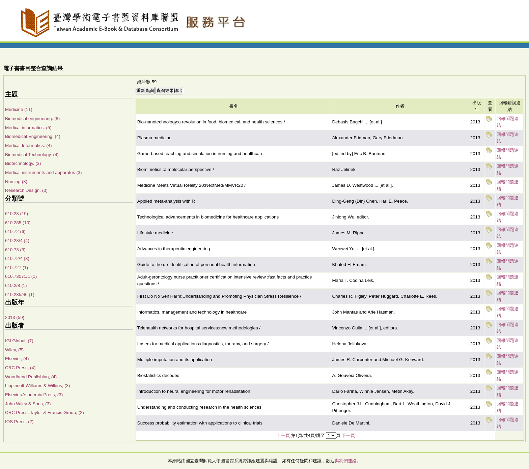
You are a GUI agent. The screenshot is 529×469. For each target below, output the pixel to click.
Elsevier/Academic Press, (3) (34, 394)
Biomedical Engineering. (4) (32, 136)
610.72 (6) (15, 231)
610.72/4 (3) (17, 258)
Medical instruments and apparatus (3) (43, 172)
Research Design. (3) (26, 190)
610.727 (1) (16, 267)
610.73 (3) (15, 249)
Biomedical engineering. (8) (32, 118)
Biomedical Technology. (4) (32, 154)
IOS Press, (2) (19, 421)
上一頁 (283, 435)
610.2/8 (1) (16, 285)
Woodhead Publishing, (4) (31, 376)
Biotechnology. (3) (23, 163)
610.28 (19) (16, 213)
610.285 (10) (18, 222)
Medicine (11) (18, 109)
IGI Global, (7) (19, 340)
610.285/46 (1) (19, 294)
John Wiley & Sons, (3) (28, 403)
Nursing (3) (16, 181)
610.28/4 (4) (17, 240)
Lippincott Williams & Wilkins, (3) (37, 385)
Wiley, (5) (14, 349)
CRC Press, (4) (20, 367)
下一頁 (348, 435)
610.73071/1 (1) (21, 276)
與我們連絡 (346, 460)
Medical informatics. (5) (28, 127)
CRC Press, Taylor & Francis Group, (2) (44, 412)
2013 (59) (14, 317)
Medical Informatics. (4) (28, 145)
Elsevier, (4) (17, 358)
